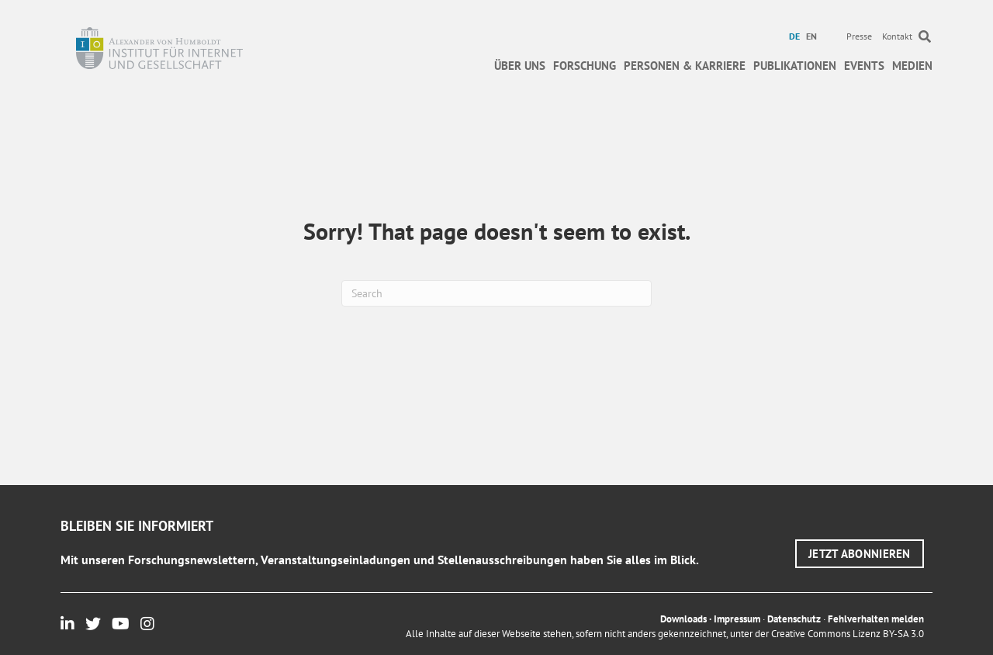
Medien (912, 65)
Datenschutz (794, 619)
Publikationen (794, 65)
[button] (859, 553)
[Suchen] (496, 293)
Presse (859, 36)
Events (864, 65)
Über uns (519, 65)
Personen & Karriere (685, 65)
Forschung (584, 65)
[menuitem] (796, 36)
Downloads (683, 619)
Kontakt (897, 36)
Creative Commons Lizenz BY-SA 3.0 (847, 633)
